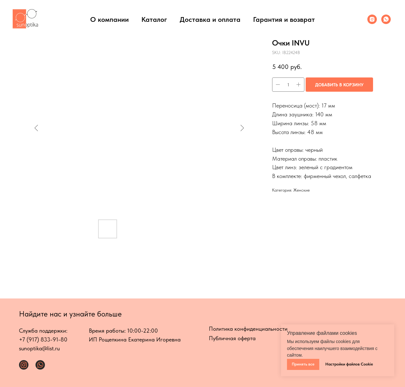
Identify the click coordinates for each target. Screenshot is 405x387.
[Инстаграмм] (372, 19)
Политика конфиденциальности (248, 328)
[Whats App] (386, 19)
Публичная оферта (232, 338)
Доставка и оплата (210, 19)
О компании (109, 19)
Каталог (154, 19)
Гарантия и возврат (284, 19)
